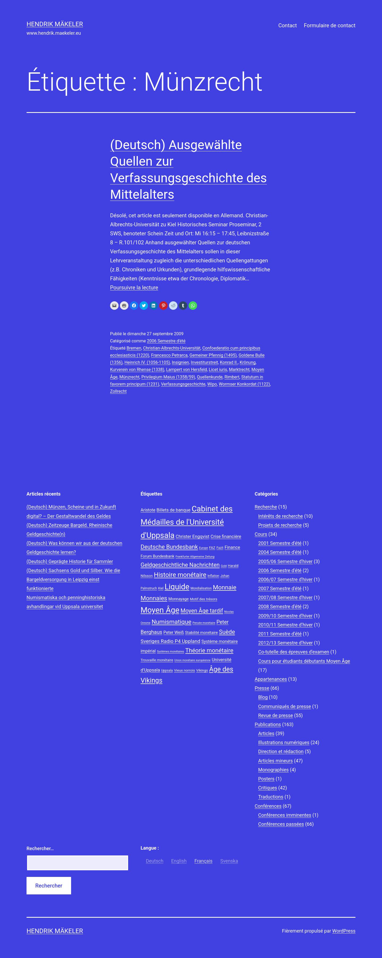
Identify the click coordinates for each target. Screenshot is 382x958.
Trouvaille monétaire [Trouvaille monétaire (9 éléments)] (157, 660)
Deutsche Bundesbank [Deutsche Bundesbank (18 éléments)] (169, 547)
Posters (266, 779)
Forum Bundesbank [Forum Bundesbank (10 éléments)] (157, 556)
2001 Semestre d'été (279, 543)
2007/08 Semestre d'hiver (285, 597)
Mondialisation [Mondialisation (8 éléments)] (201, 588)
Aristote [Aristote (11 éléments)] (148, 510)
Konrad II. (229, 362)
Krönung (248, 362)
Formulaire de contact (329, 25)
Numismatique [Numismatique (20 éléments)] (171, 621)
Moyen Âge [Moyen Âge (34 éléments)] (160, 610)
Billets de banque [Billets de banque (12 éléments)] (173, 510)
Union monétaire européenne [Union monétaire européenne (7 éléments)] (192, 660)
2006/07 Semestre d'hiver (285, 579)
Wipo (212, 384)
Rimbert (231, 376)
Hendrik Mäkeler (55, 24)
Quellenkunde (210, 376)
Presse (262, 688)
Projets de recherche (280, 525)
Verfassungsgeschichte (183, 384)
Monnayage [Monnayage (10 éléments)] (178, 599)
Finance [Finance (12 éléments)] (232, 547)
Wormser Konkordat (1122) (244, 384)
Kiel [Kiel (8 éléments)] (160, 588)
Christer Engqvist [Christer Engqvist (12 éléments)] (192, 536)
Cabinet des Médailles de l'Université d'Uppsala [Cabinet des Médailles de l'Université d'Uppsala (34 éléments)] (187, 522)
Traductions (270, 797)
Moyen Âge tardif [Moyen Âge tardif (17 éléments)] (201, 610)
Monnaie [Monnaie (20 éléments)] (224, 587)
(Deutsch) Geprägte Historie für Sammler (70, 561)
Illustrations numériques (283, 742)
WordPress (343, 931)
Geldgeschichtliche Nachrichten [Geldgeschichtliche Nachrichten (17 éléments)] (180, 565)
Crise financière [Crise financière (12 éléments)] (226, 536)
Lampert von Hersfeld (186, 369)
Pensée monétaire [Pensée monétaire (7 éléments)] (204, 623)
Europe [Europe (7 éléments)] (203, 548)
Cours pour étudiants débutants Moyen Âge (304, 661)
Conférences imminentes (284, 815)
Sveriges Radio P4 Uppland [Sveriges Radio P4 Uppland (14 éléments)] (170, 641)
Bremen (134, 348)
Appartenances (271, 679)
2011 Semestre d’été (280, 634)
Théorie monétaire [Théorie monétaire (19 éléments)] (209, 650)
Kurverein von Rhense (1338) (137, 369)
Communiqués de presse (284, 706)
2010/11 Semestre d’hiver (285, 625)
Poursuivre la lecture (134, 287)
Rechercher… (40, 848)
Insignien (180, 362)
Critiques (267, 788)
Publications (268, 724)
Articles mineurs (275, 760)
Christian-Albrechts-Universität (172, 348)
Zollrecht (118, 391)
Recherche (266, 507)
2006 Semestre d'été (166, 340)
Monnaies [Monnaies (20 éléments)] (154, 598)
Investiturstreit (204, 362)
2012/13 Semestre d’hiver (285, 643)
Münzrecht (129, 376)
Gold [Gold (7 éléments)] (224, 566)
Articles (266, 733)
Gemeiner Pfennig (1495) (213, 355)
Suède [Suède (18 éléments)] (227, 632)
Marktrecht (239, 369)
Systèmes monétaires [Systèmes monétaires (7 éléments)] (170, 651)
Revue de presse (275, 715)
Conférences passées (281, 824)
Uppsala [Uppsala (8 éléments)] (167, 670)
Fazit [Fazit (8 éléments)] (219, 548)
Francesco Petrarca (169, 355)
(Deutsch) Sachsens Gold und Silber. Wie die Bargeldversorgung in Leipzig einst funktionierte (73, 579)
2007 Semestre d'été (279, 588)
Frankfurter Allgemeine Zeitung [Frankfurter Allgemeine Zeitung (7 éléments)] (195, 556)
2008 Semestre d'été (279, 606)
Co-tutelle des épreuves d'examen (293, 652)
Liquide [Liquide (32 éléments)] (177, 586)
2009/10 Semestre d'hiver (285, 616)
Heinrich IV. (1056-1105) (147, 362)
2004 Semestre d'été (279, 552)
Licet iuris (218, 369)
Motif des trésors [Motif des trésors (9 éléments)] (203, 599)
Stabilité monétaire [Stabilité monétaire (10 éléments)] (201, 632)
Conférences (268, 806)
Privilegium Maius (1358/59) (168, 376)
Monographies (273, 769)
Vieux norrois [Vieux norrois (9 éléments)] (184, 670)
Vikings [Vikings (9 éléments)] (202, 670)
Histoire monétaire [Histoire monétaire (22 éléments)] (180, 575)
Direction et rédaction (280, 751)
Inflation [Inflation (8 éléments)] (213, 576)
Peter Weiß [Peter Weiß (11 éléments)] (173, 632)
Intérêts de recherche (280, 516)
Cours (261, 534)
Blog (263, 697)
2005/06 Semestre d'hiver (285, 561)
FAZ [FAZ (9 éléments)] (212, 547)
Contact (287, 25)
